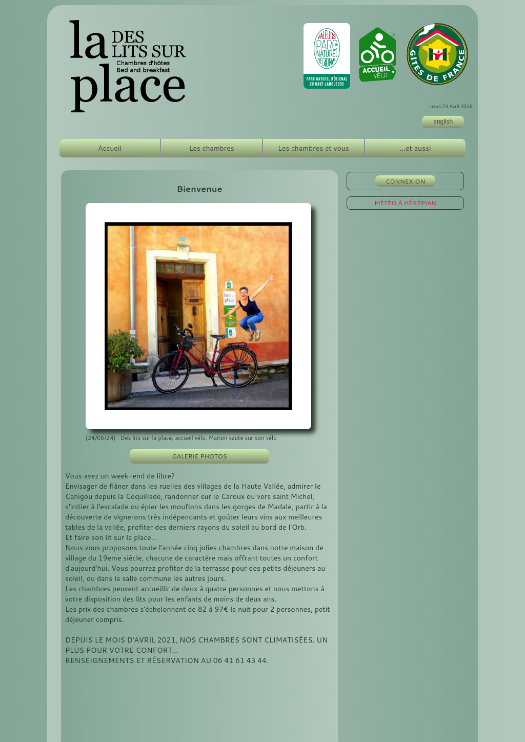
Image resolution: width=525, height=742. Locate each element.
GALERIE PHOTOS (199, 456)
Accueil (110, 148)
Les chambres (211, 148)
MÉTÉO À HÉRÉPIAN (405, 202)
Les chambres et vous (313, 148)
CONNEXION (405, 181)
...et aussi (415, 148)
